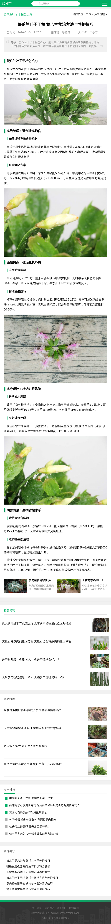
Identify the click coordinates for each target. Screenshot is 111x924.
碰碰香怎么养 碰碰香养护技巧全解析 (28, 866)
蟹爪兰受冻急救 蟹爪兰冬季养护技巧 (28, 860)
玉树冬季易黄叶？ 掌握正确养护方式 (28, 872)
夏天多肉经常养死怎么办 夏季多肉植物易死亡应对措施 (36, 623)
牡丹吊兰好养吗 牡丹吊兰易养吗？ (29, 826)
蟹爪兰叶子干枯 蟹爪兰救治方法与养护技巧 (32, 877)
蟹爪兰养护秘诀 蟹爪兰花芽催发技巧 (28, 889)
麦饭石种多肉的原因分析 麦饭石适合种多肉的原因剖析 (36, 641)
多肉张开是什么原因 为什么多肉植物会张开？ (31, 659)
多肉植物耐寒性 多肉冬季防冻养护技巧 (29, 883)
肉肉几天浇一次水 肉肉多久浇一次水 (31, 798)
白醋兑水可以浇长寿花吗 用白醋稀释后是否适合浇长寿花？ (44, 805)
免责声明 (49, 908)
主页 (88, 14)
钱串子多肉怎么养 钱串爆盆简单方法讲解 (33, 833)
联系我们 (62, 908)
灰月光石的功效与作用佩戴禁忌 (28, 812)
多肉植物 (99, 14)
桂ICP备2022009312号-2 (55, 918)
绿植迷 (7, 4)
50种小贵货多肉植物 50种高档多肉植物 (32, 819)
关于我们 (37, 908)
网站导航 (74, 908)
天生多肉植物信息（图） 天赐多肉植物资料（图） (33, 677)
